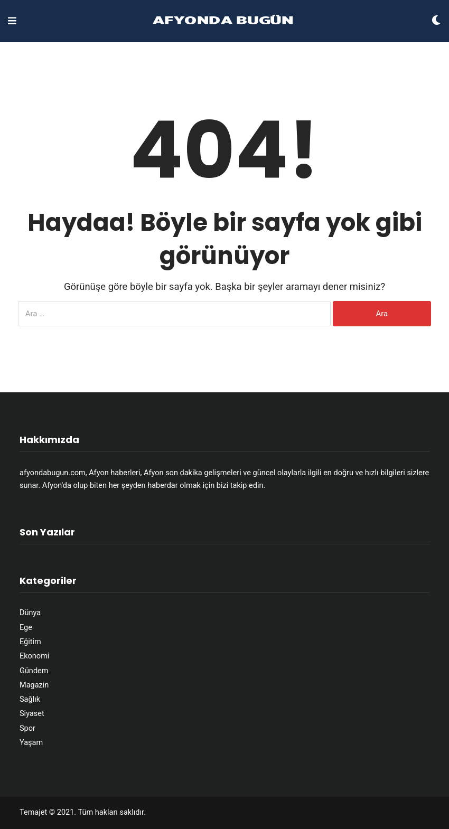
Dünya (30, 612)
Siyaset (32, 713)
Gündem (34, 670)
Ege (26, 627)
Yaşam (31, 742)
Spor (27, 728)
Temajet (33, 812)
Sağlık (30, 699)
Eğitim (30, 641)
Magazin (34, 685)
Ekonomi (34, 656)
